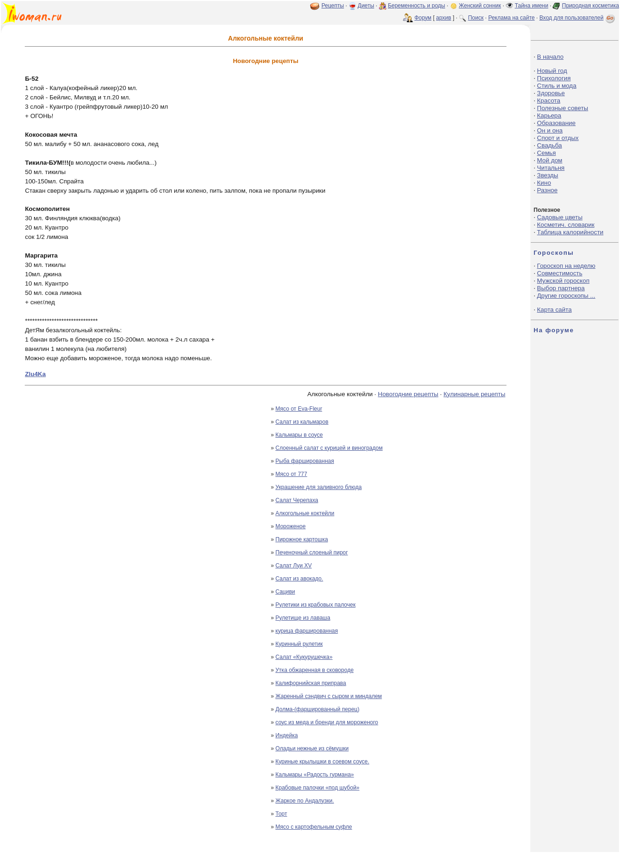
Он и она (550, 130)
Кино (544, 182)
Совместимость (559, 273)
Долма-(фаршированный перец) (318, 709)
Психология (553, 78)
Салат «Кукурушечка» (304, 657)
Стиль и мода (556, 85)
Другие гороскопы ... (566, 295)
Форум (422, 17)
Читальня (550, 167)
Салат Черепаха (297, 500)
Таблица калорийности (570, 232)
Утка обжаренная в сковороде (315, 670)
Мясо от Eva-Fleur (299, 409)
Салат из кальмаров (302, 422)
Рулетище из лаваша (303, 618)
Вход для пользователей (578, 17)
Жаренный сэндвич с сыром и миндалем (329, 696)
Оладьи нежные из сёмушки (312, 748)
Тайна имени (532, 5)
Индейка (287, 735)
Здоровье (551, 93)
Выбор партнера (560, 288)
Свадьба (549, 145)
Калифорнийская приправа (311, 683)
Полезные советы (562, 108)
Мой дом (549, 160)
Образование (556, 122)
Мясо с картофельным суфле (314, 827)
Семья (546, 152)
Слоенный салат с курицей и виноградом (329, 448)
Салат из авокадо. (299, 578)
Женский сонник (480, 5)
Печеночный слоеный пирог (312, 552)
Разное (547, 190)
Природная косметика (590, 5)
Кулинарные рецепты (474, 394)
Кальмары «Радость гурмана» (315, 774)
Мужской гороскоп (563, 280)
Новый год (552, 70)
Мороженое (291, 526)
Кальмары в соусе (299, 435)
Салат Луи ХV (294, 565)
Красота (548, 100)
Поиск (476, 17)
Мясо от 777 (291, 474)
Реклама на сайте (511, 17)
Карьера (549, 115)
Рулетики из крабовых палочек (316, 604)
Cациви (285, 591)
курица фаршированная (307, 631)
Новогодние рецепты (408, 394)
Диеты (366, 5)
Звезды (547, 175)
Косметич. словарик (565, 224)
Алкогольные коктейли (305, 513)
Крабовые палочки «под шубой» (318, 787)
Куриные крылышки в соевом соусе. (323, 761)
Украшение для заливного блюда (319, 487)
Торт (281, 814)
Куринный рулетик (299, 644)
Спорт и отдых (557, 137)
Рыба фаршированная (305, 461)
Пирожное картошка (302, 539)
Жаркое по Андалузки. (305, 800)
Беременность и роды (416, 5)
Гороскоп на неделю (566, 265)
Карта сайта (554, 309)
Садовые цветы (559, 217)
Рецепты (332, 5)
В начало (550, 56)
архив (443, 17)
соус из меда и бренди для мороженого (327, 722)
